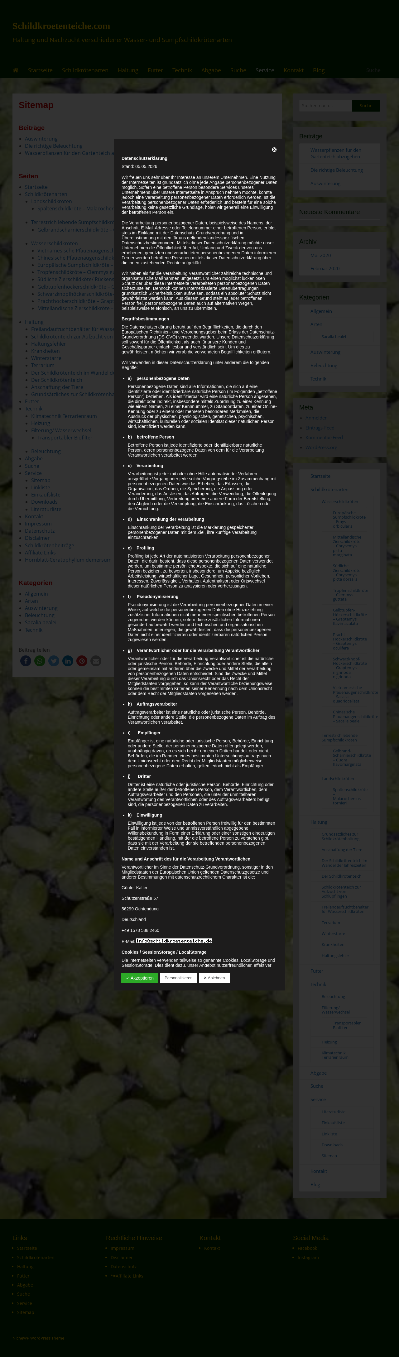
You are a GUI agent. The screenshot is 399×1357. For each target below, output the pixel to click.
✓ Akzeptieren (140, 978)
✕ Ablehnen (214, 978)
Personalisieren (179, 978)
